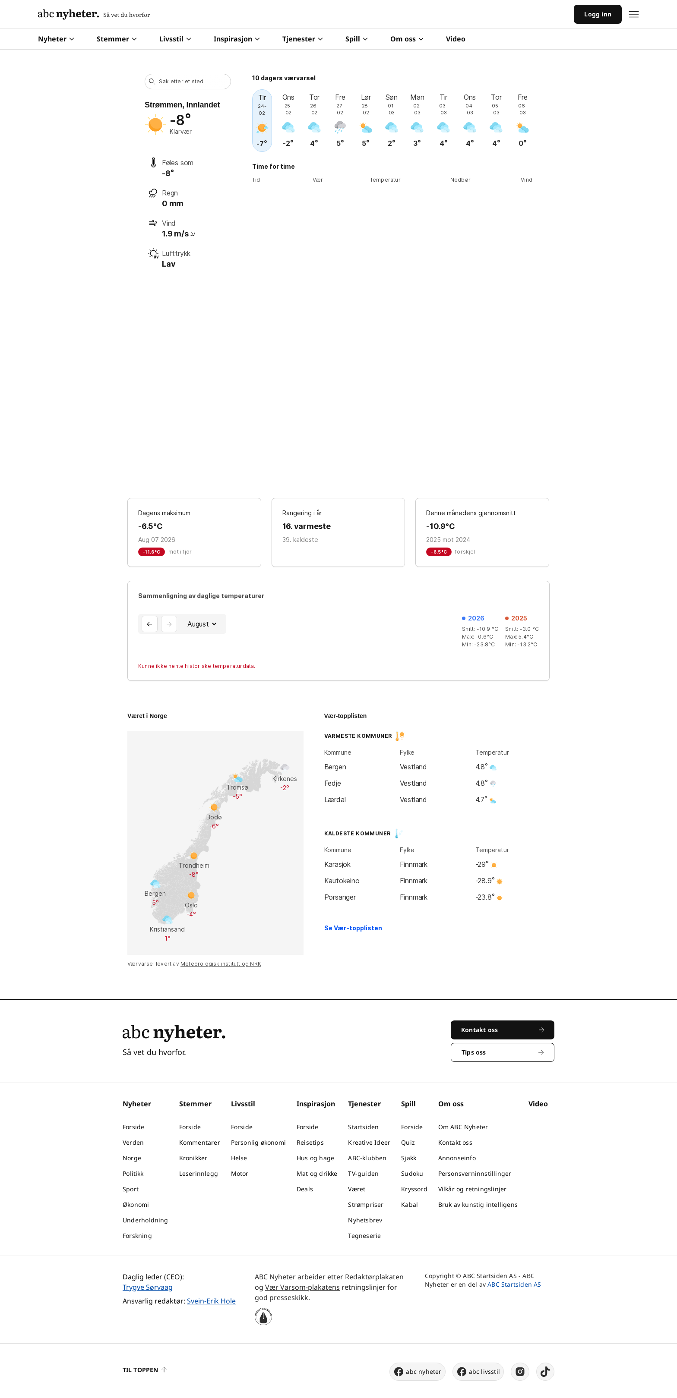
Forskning (137, 1235)
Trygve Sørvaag (148, 1287)
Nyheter (56, 39)
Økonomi (136, 1204)
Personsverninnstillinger (475, 1173)
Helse (239, 1158)
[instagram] (520, 1372)
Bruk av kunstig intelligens (478, 1204)
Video (455, 39)
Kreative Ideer (369, 1142)
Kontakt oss (455, 1142)
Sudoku (412, 1173)
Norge (132, 1158)
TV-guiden (363, 1173)
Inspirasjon (237, 39)
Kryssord (414, 1189)
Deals (305, 1189)
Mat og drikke (317, 1173)
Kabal (409, 1204)
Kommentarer (199, 1142)
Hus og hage (315, 1158)
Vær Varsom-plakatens (302, 1287)
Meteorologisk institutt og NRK (220, 963)
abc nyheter (417, 1372)
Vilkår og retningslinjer (472, 1189)
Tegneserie (364, 1235)
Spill (356, 39)
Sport (131, 1189)
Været (356, 1189)
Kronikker (193, 1158)
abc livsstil (478, 1372)
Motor (240, 1173)
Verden (133, 1142)
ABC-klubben (367, 1158)
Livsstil (175, 39)
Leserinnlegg (198, 1173)
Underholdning (145, 1220)
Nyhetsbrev (365, 1220)
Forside (133, 1127)
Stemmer (117, 39)
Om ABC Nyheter (463, 1127)
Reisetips (310, 1142)
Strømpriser (365, 1204)
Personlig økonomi (258, 1142)
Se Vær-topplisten (353, 928)
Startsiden (363, 1127)
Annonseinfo (457, 1158)
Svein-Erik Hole (211, 1301)
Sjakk (408, 1158)
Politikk (133, 1173)
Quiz (408, 1142)
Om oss (407, 39)
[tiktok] (545, 1372)
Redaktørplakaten (374, 1277)
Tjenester (302, 39)
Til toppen (145, 1370)
